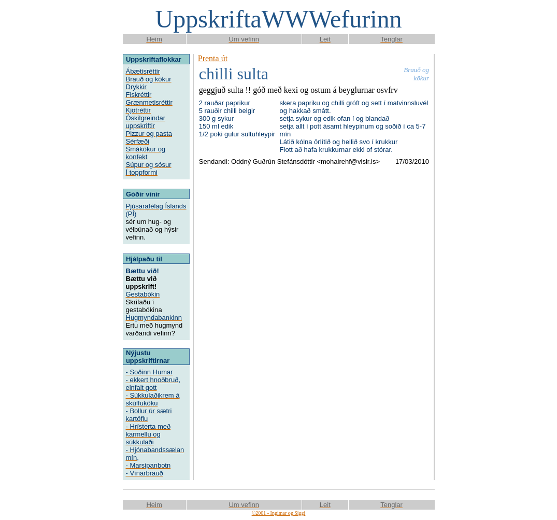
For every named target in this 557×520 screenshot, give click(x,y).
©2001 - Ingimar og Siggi (279, 513)
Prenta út (212, 58)
